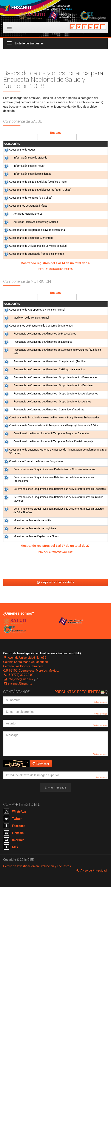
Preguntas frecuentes (81, 947)
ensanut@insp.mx (17, 938)
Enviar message (55, 1042)
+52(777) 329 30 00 (18, 930)
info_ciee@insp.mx (18, 934)
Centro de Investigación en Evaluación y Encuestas (37, 1121)
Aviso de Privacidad (91, 1125)
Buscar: (56, 136)
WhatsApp (15, 1066)
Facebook (14, 1081)
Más (11, 1102)
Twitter (13, 1073)
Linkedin (14, 1088)
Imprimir (14, 1095)
